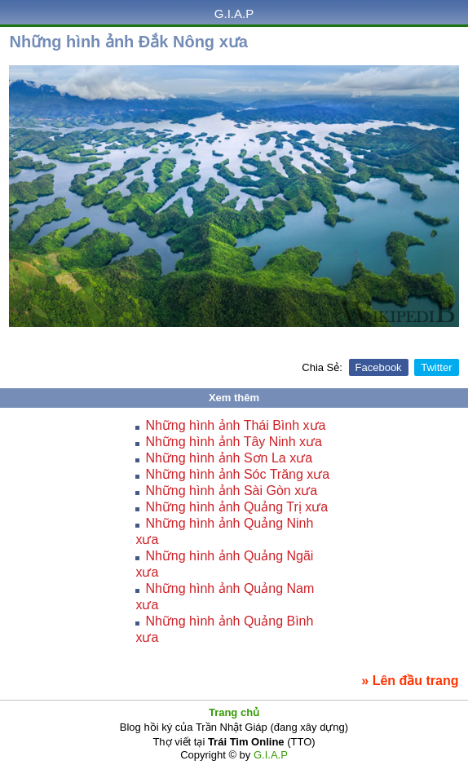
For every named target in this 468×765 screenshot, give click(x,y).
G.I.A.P (234, 13)
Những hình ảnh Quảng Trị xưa (236, 507)
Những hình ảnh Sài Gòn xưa (231, 490)
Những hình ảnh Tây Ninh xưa (233, 442)
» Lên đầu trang (409, 681)
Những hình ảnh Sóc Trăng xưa (237, 474)
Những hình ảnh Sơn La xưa (228, 458)
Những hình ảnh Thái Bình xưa (235, 425)
